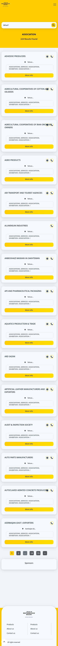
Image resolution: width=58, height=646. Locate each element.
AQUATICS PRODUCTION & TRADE (20, 323)
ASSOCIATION (24, 69)
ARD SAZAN (10, 356)
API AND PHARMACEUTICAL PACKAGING (23, 291)
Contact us (11, 633)
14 (32, 553)
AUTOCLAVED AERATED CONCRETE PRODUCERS (26, 490)
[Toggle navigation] (55, 4)
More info (29, 75)
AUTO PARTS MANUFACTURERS (19, 457)
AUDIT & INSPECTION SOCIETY (19, 424)
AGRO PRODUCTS (12, 160)
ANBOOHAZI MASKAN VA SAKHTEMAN (22, 258)
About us (10, 629)
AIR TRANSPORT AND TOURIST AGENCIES (23, 193)
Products (10, 624)
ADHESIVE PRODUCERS (15, 56)
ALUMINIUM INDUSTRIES (16, 225)
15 (38, 553)
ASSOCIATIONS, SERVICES (18, 67)
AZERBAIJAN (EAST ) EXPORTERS (19, 523)
